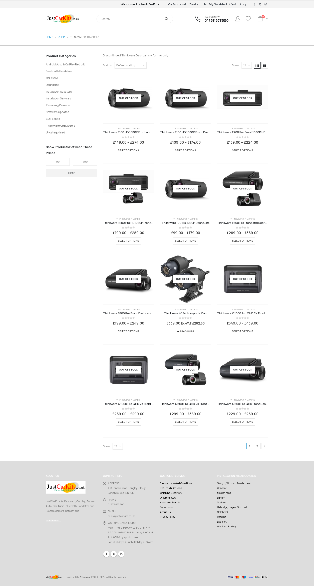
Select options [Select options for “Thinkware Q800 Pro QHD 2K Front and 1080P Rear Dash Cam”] (185, 422)
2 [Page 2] (257, 446)
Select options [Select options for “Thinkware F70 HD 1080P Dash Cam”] (185, 240)
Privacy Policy (167, 517)
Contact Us (197, 4)
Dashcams (52, 85)
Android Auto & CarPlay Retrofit (65, 64)
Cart (233, 4)
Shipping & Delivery (171, 493)
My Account (176, 4)
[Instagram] (265, 4)
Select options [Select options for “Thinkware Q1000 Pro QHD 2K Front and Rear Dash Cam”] (242, 331)
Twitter (114, 554)
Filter (71, 173)
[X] (260, 4)
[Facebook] (254, 4)
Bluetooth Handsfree (59, 71)
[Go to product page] (128, 98)
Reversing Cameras (58, 105)
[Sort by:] (131, 65)
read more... (53, 520)
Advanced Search (170, 502)
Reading (221, 517)
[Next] (265, 446)
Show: (236, 65)
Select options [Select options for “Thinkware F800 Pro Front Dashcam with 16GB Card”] (128, 331)
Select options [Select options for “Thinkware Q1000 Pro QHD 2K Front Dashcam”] (128, 422)
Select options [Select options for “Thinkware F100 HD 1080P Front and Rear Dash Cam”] (128, 150)
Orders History (168, 497)
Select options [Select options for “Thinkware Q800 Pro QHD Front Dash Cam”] (242, 422)
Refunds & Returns (171, 488)
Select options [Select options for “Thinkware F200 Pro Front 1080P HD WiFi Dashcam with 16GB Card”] (242, 150)
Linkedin (121, 554)
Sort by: (108, 65)
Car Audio (52, 78)
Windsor (221, 488)
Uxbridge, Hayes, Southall (232, 507)
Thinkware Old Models (128, 128)
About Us (165, 512)
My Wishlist (218, 4)
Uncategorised (55, 132)
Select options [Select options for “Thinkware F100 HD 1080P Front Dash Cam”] (185, 150)
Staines (221, 502)
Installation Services (58, 98)
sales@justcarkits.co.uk (121, 516)
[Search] (166, 19)
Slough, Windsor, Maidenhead (234, 483)
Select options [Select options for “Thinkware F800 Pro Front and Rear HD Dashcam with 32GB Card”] (242, 240)
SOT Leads (53, 119)
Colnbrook (222, 512)
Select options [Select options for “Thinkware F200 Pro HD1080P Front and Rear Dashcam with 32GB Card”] (128, 240)
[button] (257, 65)
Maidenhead (224, 493)
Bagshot (222, 521)
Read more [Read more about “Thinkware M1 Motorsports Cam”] (187, 331)
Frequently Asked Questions (176, 483)
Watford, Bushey (227, 526)
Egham (221, 497)
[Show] (247, 65)
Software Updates (57, 112)
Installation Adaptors (59, 91)
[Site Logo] (63, 18)
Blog (242, 4)
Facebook (106, 554)
